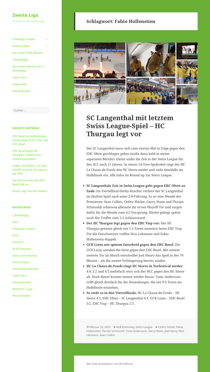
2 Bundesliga (20, 59)
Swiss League (20, 46)
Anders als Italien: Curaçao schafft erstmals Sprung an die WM (29, 169)
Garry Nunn (155, 331)
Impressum (19, 84)
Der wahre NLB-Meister (27, 53)
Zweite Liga (25, 15)
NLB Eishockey (21, 249)
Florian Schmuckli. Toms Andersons (124, 331)
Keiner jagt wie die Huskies (29, 191)
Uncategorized (21, 282)
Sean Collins (107, 335)
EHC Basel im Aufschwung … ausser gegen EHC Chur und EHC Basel (30, 140)
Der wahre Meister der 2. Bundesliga (28, 68)
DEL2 (15, 235)
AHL (15, 222)
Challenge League (23, 39)
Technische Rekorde (25, 269)
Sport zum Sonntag (24, 255)
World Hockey (21, 91)
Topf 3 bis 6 (19, 77)
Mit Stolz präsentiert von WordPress (109, 364)
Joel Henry (171, 331)
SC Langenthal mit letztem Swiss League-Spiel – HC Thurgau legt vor (129, 125)
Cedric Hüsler (166, 327)
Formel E (18, 242)
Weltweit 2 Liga (22, 289)
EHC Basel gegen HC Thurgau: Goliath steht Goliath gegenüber (26, 155)
